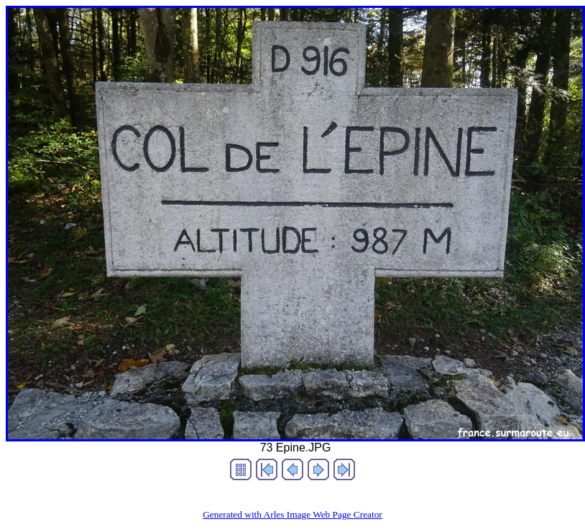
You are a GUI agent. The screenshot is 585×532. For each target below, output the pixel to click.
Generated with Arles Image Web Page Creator (292, 514)
